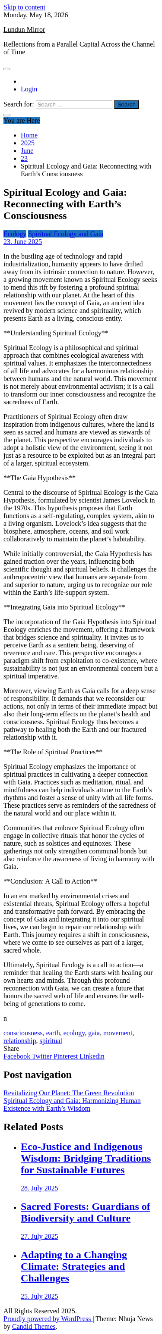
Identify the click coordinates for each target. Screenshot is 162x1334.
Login (29, 89)
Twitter (43, 1056)
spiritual (51, 1040)
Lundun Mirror (24, 29)
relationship (19, 1040)
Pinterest (66, 1056)
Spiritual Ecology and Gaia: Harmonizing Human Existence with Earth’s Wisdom (72, 1104)
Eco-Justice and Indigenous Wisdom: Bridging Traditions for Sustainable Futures (86, 1158)
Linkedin (92, 1056)
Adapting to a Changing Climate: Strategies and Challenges (74, 1266)
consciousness (23, 1033)
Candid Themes (34, 1326)
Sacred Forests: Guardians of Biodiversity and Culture (85, 1212)
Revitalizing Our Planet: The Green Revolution (68, 1093)
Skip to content (24, 7)
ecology (74, 1033)
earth (53, 1033)
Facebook (17, 1056)
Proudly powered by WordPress (47, 1318)
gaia (94, 1033)
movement (118, 1033)
